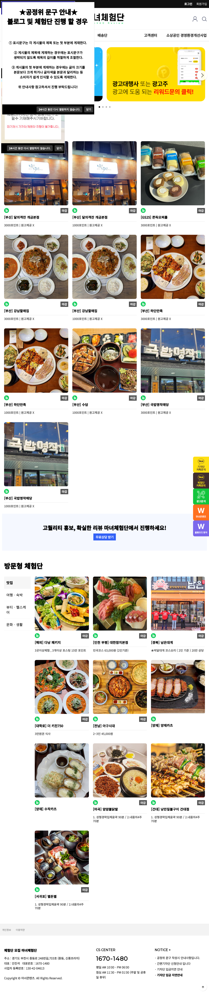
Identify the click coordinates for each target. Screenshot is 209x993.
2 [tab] (103, 107)
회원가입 (201, 4)
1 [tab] (99, 107)
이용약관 (20, 929)
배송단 (102, 35)
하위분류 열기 (159, 35)
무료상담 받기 (105, 537)
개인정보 (6, 929)
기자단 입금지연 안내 (169, 969)
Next (202, 75)
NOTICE (163, 950)
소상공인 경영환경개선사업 (186, 35)
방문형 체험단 (23, 565)
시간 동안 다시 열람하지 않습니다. (30, 148)
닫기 (59, 148)
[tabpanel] (156, 74)
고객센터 (150, 35)
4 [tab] (110, 107)
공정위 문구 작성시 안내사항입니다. (178, 958)
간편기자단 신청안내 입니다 (173, 963)
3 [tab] (106, 107)
